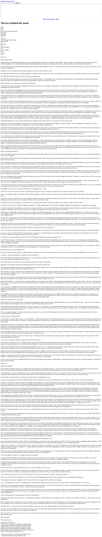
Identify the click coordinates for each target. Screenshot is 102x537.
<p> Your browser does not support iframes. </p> (51, 11)
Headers (9, 1)
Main (2, 1)
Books (5, 1)
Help (13, 1)
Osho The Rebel (51, 19)
